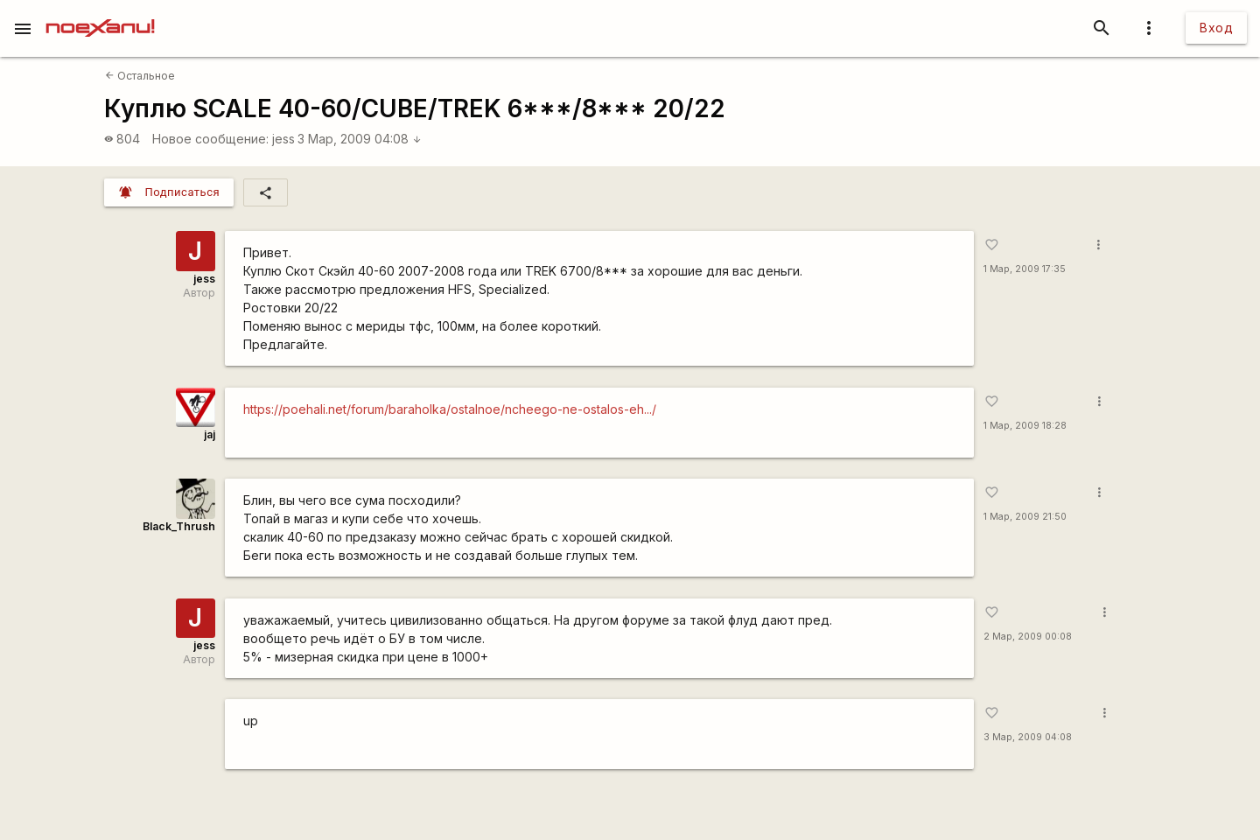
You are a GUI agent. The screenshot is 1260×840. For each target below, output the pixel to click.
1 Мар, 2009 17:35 (1025, 269)
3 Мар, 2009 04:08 (360, 138)
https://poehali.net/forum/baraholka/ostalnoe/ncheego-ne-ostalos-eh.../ (449, 409)
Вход (1216, 27)
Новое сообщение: (210, 138)
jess (283, 138)
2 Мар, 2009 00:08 (1028, 636)
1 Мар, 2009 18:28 (1025, 425)
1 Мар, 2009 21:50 (1025, 516)
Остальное (140, 75)
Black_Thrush (179, 526)
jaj (209, 434)
